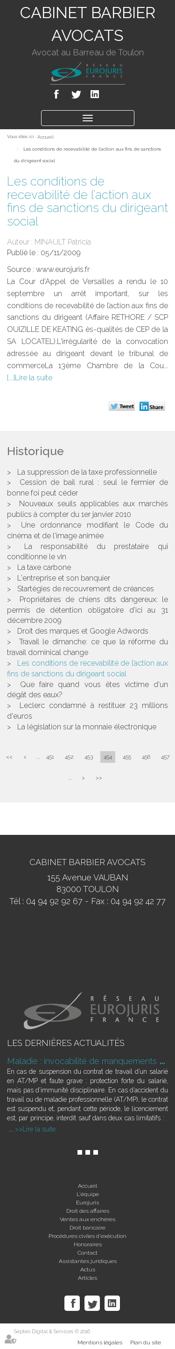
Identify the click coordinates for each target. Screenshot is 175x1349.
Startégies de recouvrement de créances (85, 588)
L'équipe (88, 1194)
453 (88, 757)
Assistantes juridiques (88, 1261)
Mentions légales (99, 1342)
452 (69, 757)
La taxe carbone (44, 567)
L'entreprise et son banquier (63, 578)
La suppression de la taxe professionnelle (87, 472)
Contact (87, 1253)
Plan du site (145, 1342)
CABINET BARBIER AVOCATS (87, 24)
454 (108, 757)
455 (127, 757)
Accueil (45, 136)
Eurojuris (87, 1202)
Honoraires (88, 1244)
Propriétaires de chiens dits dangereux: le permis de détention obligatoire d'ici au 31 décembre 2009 (87, 610)
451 (50, 757)
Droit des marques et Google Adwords (82, 631)
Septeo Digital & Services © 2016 (52, 1332)
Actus (87, 1269)
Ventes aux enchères (87, 1219)
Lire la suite (33, 377)
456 (146, 757)
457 (165, 757)
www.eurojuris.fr (63, 269)
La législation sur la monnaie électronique (86, 726)
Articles (87, 1278)
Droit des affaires (87, 1211)
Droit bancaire (87, 1227)
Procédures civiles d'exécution (87, 1236)
